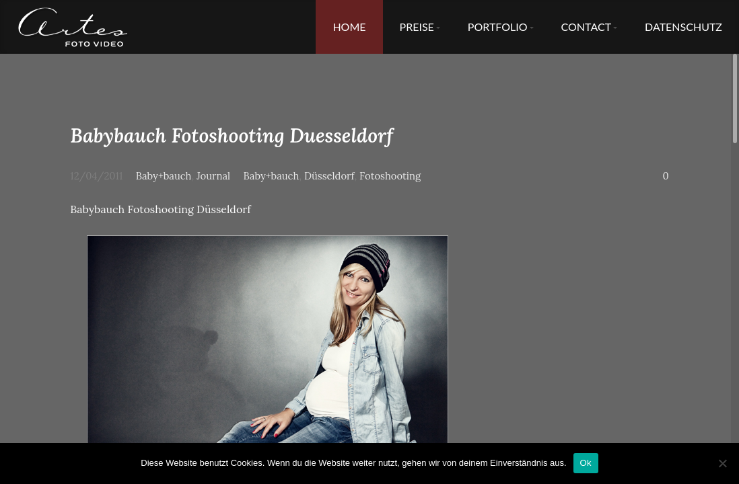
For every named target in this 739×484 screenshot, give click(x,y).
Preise (417, 26)
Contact (586, 26)
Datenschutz (683, 26)
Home (348, 26)
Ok (586, 463)
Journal (213, 175)
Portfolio (498, 26)
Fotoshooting (390, 175)
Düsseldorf (329, 175)
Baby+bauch (164, 175)
